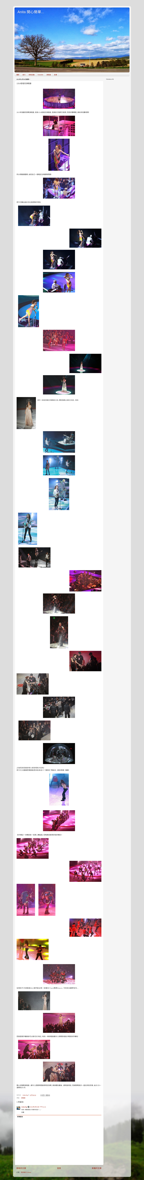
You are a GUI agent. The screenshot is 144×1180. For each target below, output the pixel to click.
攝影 (17, 75)
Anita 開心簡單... (31, 12)
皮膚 (55, 75)
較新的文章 (21, 1168)
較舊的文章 (97, 1168)
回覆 (22, 1112)
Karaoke (40, 74)
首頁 (59, 1168)
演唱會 (48, 75)
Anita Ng (24, 1107)
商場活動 (32, 75)
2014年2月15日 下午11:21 (38, 1107)
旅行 (24, 75)
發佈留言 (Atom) (26, 1172)
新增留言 (20, 1117)
